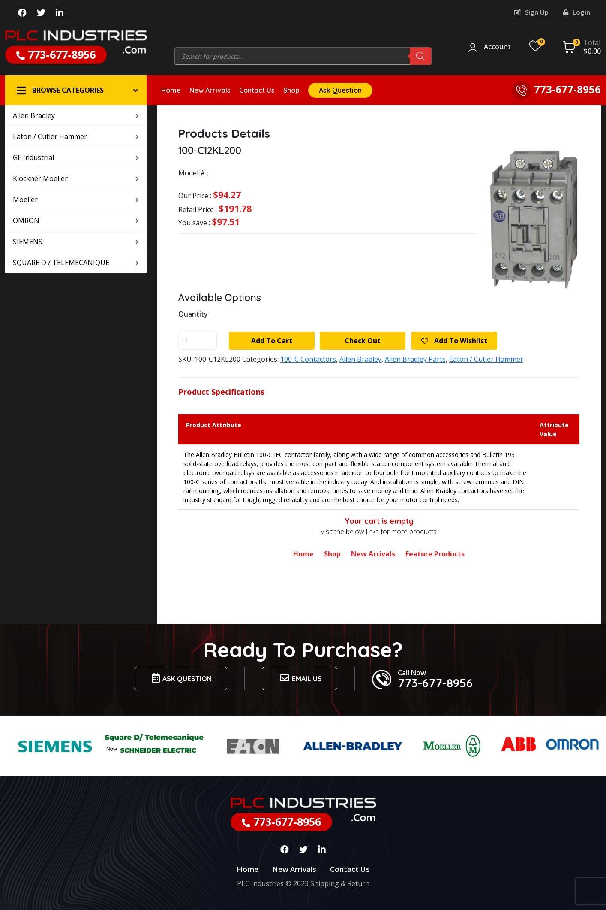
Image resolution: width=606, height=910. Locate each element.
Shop (291, 90)
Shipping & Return (339, 883)
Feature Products (435, 554)
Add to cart (271, 340)
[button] (76, 90)
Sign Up (531, 12)
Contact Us (257, 90)
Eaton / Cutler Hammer (76, 136)
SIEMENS (76, 241)
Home (171, 90)
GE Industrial (76, 157)
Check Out (363, 340)
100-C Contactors (308, 359)
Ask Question (340, 90)
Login (576, 12)
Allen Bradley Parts (415, 359)
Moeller (76, 199)
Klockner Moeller (76, 178)
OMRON (76, 220)
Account (497, 47)
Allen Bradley (76, 115)
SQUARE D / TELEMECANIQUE (76, 262)
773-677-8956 (56, 54)
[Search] (420, 56)
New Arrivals (210, 90)
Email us (299, 678)
